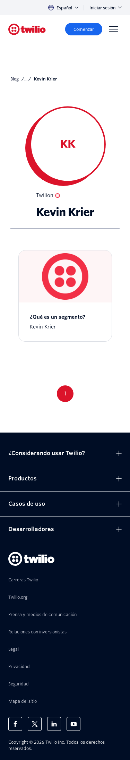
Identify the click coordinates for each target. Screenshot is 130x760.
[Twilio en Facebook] (15, 724)
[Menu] (113, 29)
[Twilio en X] (35, 724)
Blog (14, 79)
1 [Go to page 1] (65, 393)
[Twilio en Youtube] (73, 724)
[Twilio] (27, 29)
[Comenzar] (83, 29)
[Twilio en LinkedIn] (54, 724)
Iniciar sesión (105, 7)
